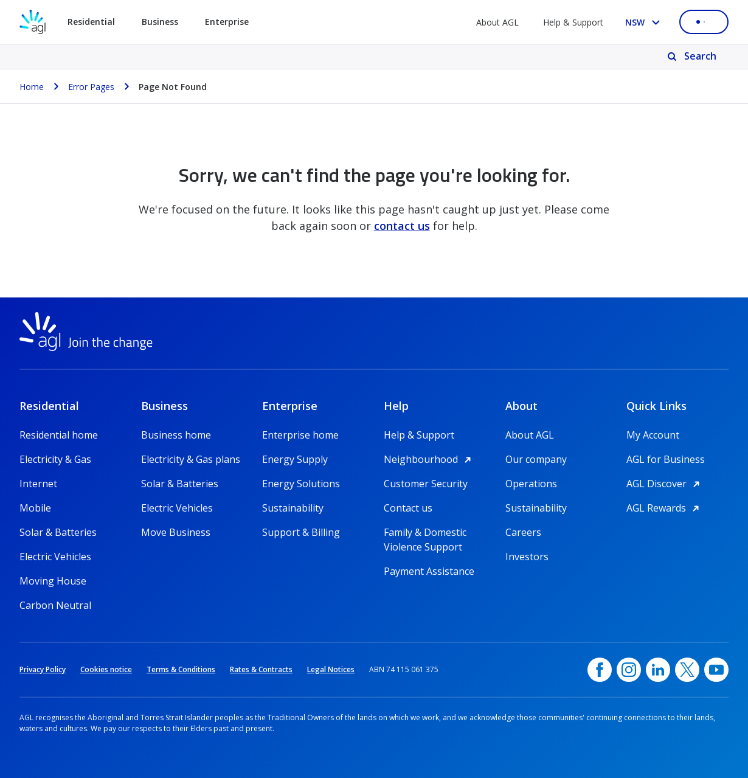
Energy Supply (295, 459)
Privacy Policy (42, 669)
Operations (531, 483)
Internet (38, 483)
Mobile (35, 508)
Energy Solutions (301, 483)
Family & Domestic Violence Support (425, 533)
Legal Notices (331, 669)
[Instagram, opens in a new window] (629, 670)
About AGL (497, 22)
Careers (523, 532)
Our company (536, 459)
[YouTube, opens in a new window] (716, 670)
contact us (402, 225)
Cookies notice (106, 669)
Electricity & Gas (55, 459)
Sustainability (293, 508)
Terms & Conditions (181, 669)
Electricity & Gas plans (190, 459)
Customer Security (426, 483)
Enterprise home (300, 435)
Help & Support (573, 22)
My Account (652, 435)
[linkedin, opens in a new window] (658, 670)
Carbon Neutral (55, 605)
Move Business (175, 532)
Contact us (408, 508)
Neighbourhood (429, 459)
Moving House (52, 581)
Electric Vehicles (55, 556)
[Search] (693, 56)
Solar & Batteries (58, 532)
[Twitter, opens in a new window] (687, 670)
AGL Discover (665, 483)
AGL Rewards (664, 508)
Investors (527, 556)
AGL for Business (665, 459)
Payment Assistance (429, 571)
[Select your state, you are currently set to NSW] (645, 22)
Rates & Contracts (261, 669)
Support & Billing (301, 532)
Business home (176, 435)
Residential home (58, 435)
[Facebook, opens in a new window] (599, 670)
